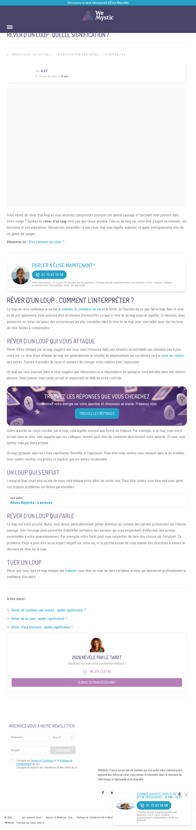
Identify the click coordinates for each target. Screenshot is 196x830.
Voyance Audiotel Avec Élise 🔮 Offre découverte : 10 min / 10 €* (160, 795)
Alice (44, 71)
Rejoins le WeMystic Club (59, 817)
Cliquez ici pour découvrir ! (97, 682)
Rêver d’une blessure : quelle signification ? (42, 627)
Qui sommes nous (31, 817)
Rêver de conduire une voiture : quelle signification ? (48, 610)
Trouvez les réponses (96, 413)
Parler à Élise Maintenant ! (63, 265)
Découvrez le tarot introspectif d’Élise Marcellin (98, 3)
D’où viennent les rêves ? (46, 242)
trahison (70, 571)
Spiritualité (114, 54)
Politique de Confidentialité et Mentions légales (101, 817)
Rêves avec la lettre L (32, 54)
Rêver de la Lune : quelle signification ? (39, 619)
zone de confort (172, 355)
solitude (67, 309)
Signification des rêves (78, 54)
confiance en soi (89, 309)
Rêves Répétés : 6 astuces (31, 503)
